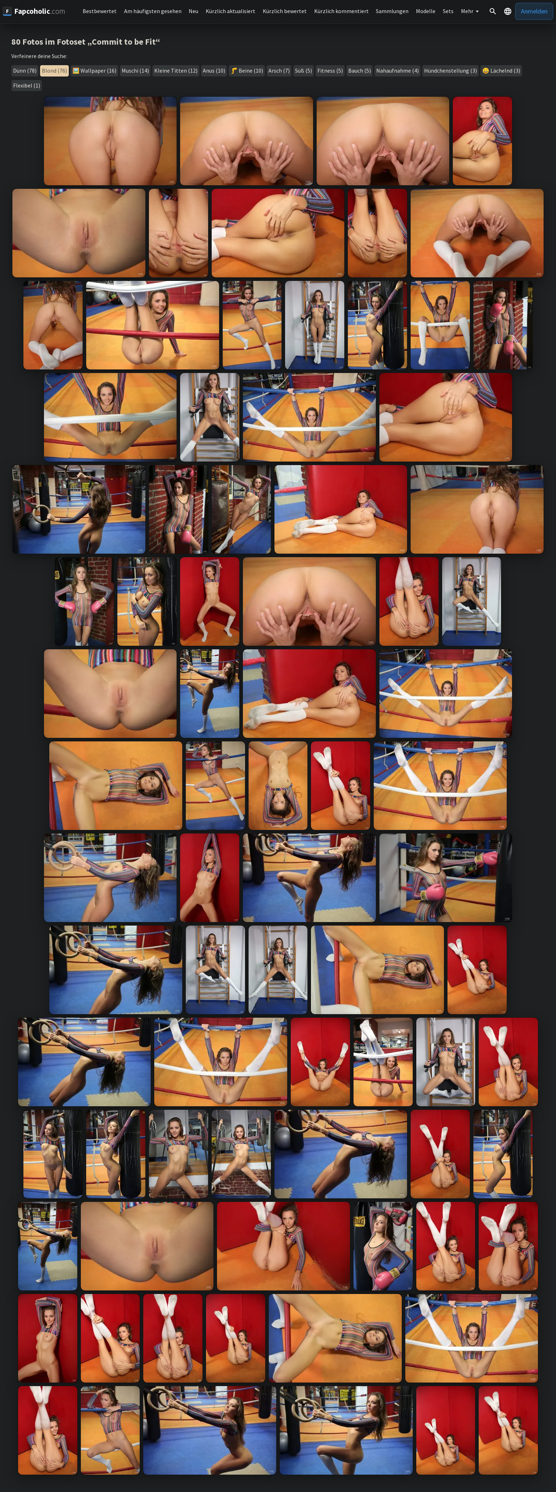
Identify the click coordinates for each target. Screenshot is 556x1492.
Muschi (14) (135, 70)
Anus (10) (214, 70)
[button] (507, 11)
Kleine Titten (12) (176, 70)
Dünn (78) (25, 70)
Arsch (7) (279, 70)
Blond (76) (54, 70)
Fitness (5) (330, 70)
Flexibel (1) (26, 85)
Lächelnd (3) (505, 70)
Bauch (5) (359, 70)
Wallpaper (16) (98, 70)
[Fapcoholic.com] (34, 11)
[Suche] (492, 11)
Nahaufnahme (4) (397, 70)
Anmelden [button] (534, 11)
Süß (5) (303, 70)
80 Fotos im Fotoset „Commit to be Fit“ (85, 41)
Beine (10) (251, 70)
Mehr (467, 11)
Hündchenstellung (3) (450, 70)
